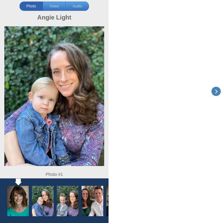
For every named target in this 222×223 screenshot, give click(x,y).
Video (54, 6)
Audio (77, 6)
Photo (31, 6)
